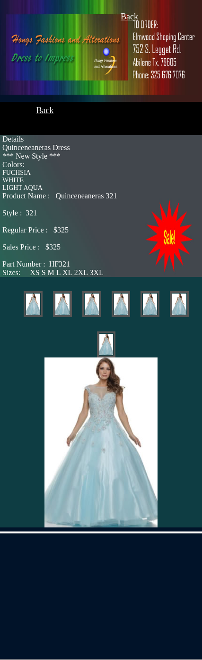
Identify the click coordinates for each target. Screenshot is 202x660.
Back (129, 16)
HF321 (36, 264)
